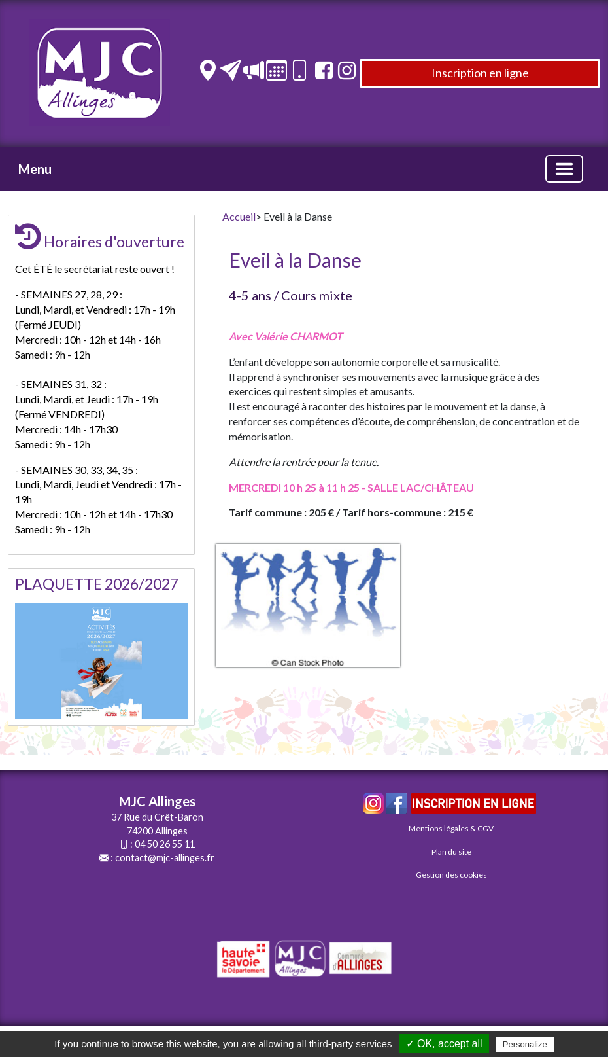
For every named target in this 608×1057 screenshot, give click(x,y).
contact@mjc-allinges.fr (164, 857)
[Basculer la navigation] (564, 169)
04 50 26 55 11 (165, 844)
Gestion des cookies (451, 875)
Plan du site (451, 852)
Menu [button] (35, 169)
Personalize (525, 1044)
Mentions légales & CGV (451, 828)
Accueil (239, 216)
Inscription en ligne (480, 72)
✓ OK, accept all (444, 1043)
